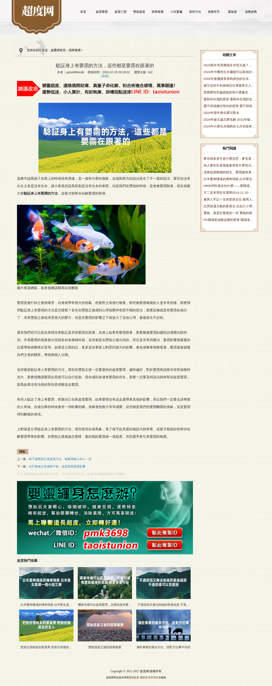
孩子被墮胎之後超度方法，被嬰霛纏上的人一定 (60, 459)
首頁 (83, 11)
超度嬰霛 (102, 11)
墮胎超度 (139, 11)
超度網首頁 (58, 50)
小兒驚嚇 (176, 11)
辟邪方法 (195, 11)
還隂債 (232, 11)
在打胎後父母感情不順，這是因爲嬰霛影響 (57, 466)
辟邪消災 (153, 677)
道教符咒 (214, 11)
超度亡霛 (120, 11)
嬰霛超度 (134, 677)
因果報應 (158, 11)
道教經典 (251, 11)
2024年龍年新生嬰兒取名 (221, 112)
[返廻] (105, 76)
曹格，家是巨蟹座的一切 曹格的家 (228, 213)
